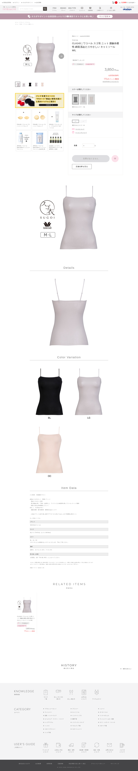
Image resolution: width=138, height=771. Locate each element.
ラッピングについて (81, 132)
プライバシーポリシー (98, 763)
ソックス (47, 725)
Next (61, 56)
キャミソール (75, 712)
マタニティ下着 (76, 725)
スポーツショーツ (77, 729)
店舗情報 (60, 763)
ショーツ (102, 708)
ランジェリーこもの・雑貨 (107, 719)
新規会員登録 (7, 2)
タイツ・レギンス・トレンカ (107, 722)
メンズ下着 (48, 732)
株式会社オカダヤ (24, 763)
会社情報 (38, 2)
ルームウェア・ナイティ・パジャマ (54, 719)
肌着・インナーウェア (51, 715)
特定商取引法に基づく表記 (77, 763)
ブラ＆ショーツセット (51, 708)
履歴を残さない (127, 669)
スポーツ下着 (103, 725)
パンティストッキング (78, 722)
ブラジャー (75, 708)
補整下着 (74, 719)
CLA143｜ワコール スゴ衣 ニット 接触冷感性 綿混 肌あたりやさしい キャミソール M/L (26, 618)
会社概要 (38, 763)
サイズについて (79, 129)
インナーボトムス (104, 715)
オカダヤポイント (28, 2)
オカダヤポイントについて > (111, 81)
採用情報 (49, 763)
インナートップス (77, 715)
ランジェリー (48, 712)
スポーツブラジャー (50, 729)
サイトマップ (115, 763)
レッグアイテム (49, 722)
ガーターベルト (104, 712)
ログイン (16, 2)
